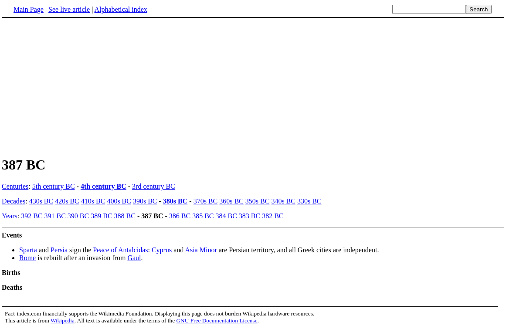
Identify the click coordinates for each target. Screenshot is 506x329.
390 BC (78, 216)
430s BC (41, 201)
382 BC (272, 216)
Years (9, 216)
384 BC (226, 216)
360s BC (231, 201)
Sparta (28, 250)
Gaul (134, 257)
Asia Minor (201, 250)
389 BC (101, 216)
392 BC (31, 216)
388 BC (125, 216)
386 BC (179, 216)
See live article (69, 9)
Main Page (29, 9)
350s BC (257, 201)
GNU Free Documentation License (216, 320)
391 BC (55, 216)
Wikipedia (63, 320)
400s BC (119, 201)
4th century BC (103, 186)
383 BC (249, 216)
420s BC (67, 201)
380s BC (175, 201)
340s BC (283, 201)
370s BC (206, 201)
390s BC (145, 201)
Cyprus (162, 250)
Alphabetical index (120, 9)
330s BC (309, 201)
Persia (59, 250)
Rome (27, 257)
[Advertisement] (75, 87)
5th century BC (53, 186)
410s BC (93, 201)
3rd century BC (153, 186)
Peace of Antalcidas (120, 250)
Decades (13, 201)
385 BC (203, 216)
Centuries (15, 186)
